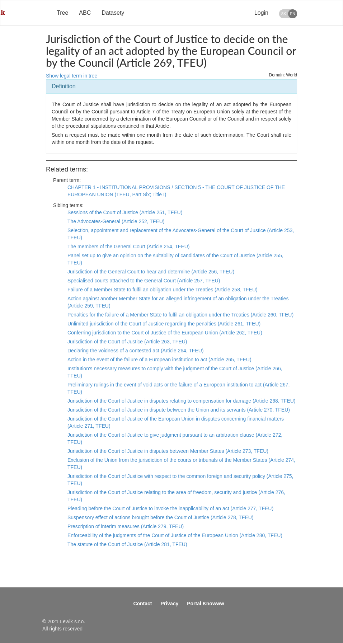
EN (292, 14)
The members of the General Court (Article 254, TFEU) (128, 246)
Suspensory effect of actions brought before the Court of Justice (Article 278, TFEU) (160, 517)
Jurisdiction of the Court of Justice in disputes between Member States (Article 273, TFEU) (167, 451)
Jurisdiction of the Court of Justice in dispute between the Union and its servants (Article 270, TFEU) (178, 410)
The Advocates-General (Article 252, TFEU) (116, 221)
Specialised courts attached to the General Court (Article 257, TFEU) (143, 280)
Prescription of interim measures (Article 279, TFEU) (125, 526)
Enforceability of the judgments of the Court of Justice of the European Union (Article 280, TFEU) (174, 535)
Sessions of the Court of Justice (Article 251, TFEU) (124, 212)
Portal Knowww (205, 603)
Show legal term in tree (71, 76)
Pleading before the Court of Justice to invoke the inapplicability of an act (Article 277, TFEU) (170, 508)
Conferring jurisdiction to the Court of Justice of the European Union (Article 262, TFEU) (164, 332)
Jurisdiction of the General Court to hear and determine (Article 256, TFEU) (150, 271)
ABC (85, 13)
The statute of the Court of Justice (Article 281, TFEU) (127, 544)
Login (261, 13)
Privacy (169, 603)
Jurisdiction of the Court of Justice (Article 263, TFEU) (127, 341)
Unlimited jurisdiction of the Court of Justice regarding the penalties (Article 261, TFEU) (163, 324)
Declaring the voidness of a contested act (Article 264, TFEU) (135, 350)
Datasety (113, 13)
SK (283, 14)
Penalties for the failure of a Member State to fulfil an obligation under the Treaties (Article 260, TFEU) (180, 315)
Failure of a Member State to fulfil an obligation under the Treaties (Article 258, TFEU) (162, 289)
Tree (62, 13)
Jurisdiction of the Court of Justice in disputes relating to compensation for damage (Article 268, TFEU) (181, 401)
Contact (142, 603)
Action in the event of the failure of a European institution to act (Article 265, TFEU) (159, 359)
